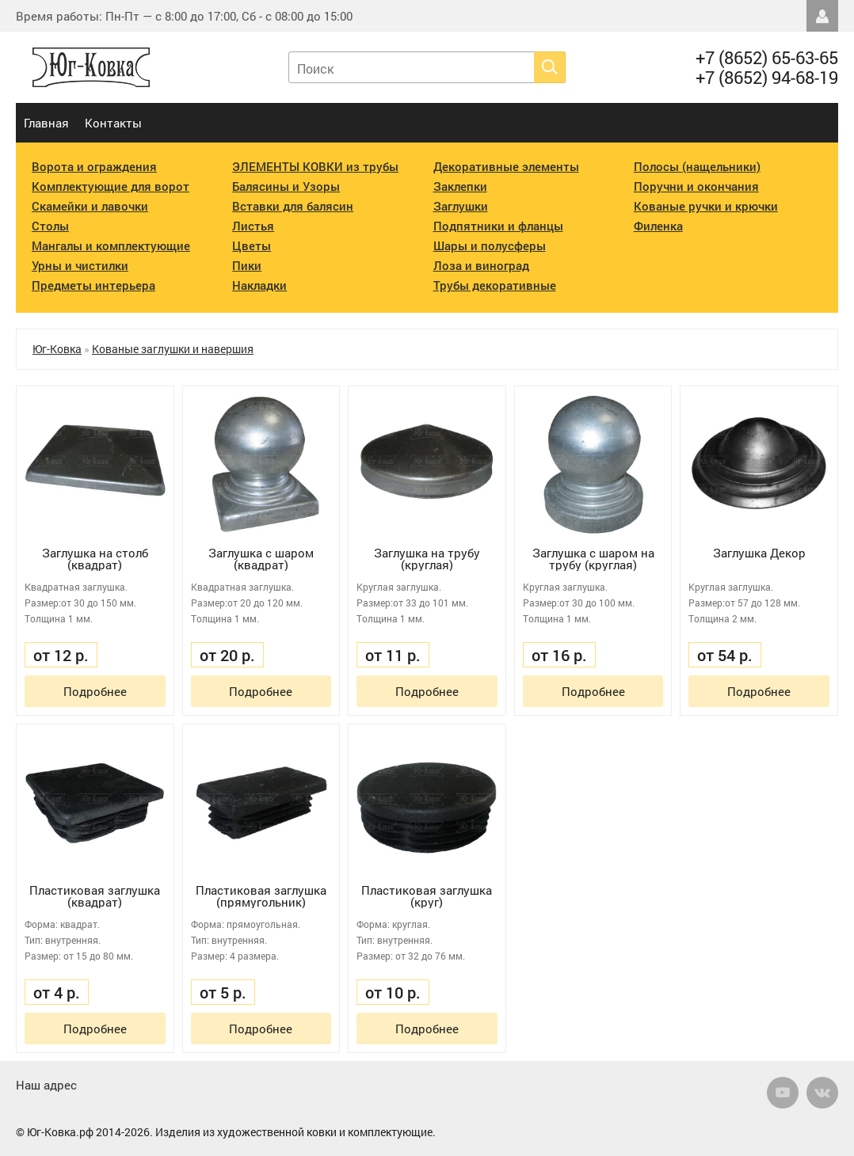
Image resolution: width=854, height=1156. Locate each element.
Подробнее (95, 691)
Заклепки (460, 186)
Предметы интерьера (93, 285)
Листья (253, 226)
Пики (246, 265)
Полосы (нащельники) (697, 166)
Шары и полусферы (489, 245)
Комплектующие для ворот (110, 186)
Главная (46, 123)
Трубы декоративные (494, 285)
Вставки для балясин (292, 206)
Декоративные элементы (506, 166)
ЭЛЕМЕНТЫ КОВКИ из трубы (315, 166)
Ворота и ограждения (94, 166)
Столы (50, 226)
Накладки (259, 285)
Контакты (113, 123)
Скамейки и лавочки (90, 206)
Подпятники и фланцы (498, 226)
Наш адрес (46, 1085)
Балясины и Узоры (286, 186)
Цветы (251, 245)
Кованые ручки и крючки (706, 206)
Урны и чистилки (80, 265)
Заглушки (460, 206)
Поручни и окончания (696, 186)
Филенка (658, 226)
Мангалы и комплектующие (111, 245)
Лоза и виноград (481, 265)
